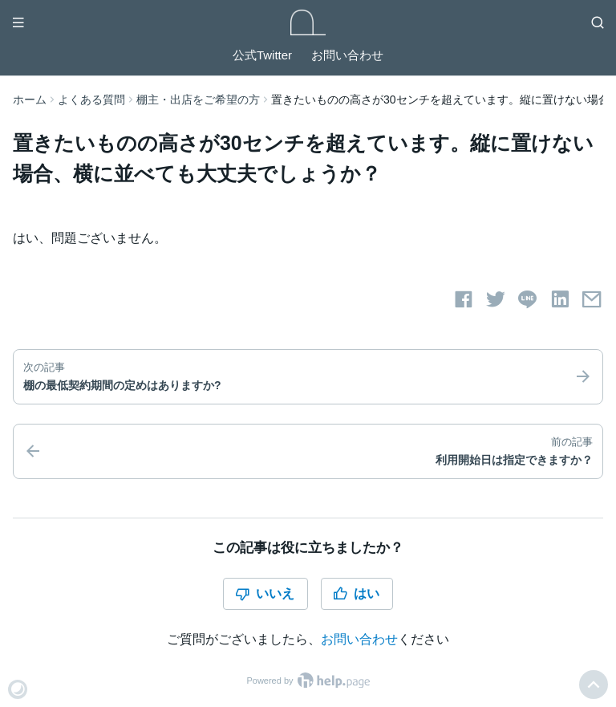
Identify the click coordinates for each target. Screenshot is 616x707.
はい (356, 594)
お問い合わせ (347, 55)
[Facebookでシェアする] (463, 299)
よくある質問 (91, 99)
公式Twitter (262, 55)
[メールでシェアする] (592, 299)
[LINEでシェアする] (528, 299)
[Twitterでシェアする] (495, 299)
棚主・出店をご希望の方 (198, 99)
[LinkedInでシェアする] (560, 299)
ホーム (30, 99)
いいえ (264, 594)
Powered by (307, 680)
